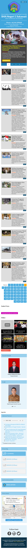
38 (8, 298)
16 (5, 290)
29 (25, 293)
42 (21, 298)
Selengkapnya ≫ (6, 350)
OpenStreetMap (18, 517)
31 (8, 296)
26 (15, 293)
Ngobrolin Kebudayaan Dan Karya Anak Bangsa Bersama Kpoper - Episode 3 (14, 437)
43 (25, 298)
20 (18, 290)
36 (25, 296)
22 (25, 290)
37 (5, 298)
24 (8, 293)
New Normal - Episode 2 (11, 439)
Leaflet (12, 517)
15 (25, 287)
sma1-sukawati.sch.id (19, 541)
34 (18, 296)
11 (12, 287)
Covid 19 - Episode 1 (10, 440)
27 (18, 293)
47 (25, 301)
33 (15, 296)
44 (15, 301)
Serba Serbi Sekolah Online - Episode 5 (14, 433)
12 (15, 287)
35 (21, 296)
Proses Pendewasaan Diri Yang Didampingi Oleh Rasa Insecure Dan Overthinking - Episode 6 (15, 431)
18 (12, 290)
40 (15, 298)
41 (18, 298)
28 (21, 293)
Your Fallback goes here (13, 421)
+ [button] (4, 498)
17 (8, 290)
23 (5, 293)
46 (21, 301)
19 (15, 290)
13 (18, 287)
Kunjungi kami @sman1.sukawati (9, 313)
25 (12, 293)
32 (12, 296)
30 (5, 296)
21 (21, 290)
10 (8, 287)
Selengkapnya (6, 60)
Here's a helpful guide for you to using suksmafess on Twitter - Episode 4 (14, 435)
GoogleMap (9, 520)
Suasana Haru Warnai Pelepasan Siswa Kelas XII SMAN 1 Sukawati (13, 48)
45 (18, 301)
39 (12, 298)
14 (21, 287)
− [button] (4, 500)
